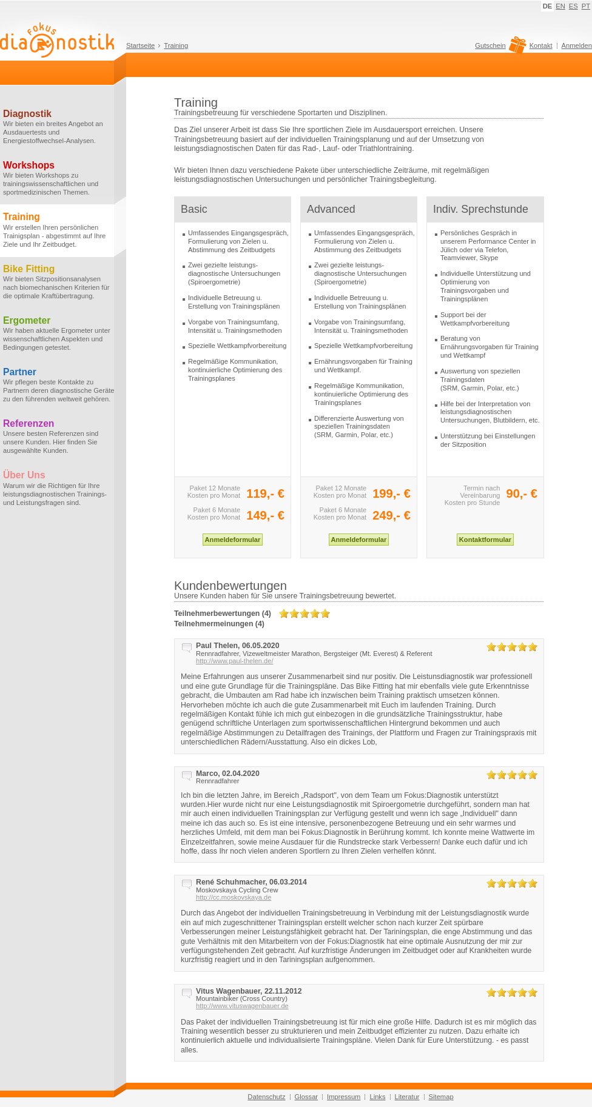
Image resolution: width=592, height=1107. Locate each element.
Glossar (306, 1096)
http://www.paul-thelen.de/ (234, 660)
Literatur (407, 1096)
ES (573, 6)
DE (548, 6)
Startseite (140, 45)
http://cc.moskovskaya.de (233, 897)
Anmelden (577, 45)
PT (586, 6)
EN (560, 6)
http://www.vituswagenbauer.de (242, 1005)
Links (377, 1096)
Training (176, 45)
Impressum (343, 1096)
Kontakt (541, 45)
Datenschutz (266, 1096)
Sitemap (441, 1096)
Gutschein (499, 48)
